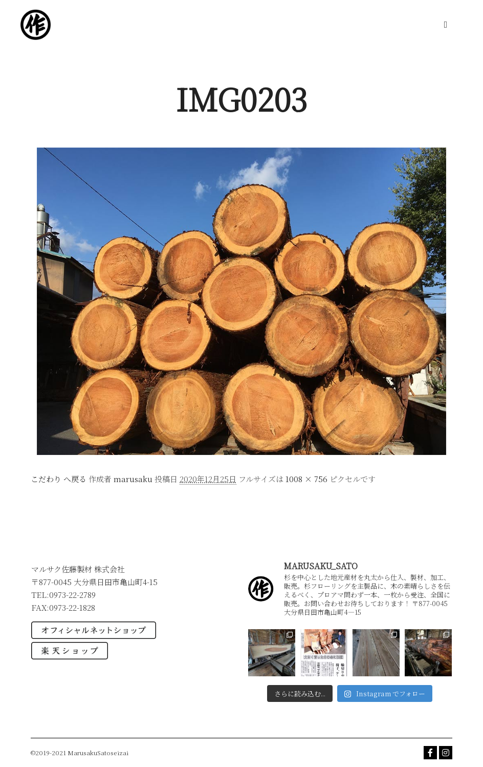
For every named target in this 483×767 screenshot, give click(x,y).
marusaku (133, 478)
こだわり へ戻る (58, 478)
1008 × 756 (306, 478)
